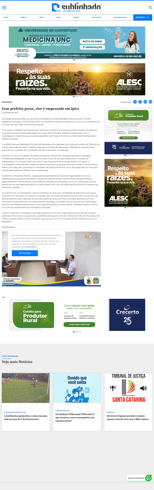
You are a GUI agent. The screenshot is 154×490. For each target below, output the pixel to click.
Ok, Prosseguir (25, 253)
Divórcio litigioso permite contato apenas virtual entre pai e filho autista (128, 421)
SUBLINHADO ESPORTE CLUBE (15, 416)
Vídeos (41, 17)
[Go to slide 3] (78, 59)
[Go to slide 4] (80, 59)
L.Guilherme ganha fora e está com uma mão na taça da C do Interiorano (25, 421)
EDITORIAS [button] (140, 17)
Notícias (24, 17)
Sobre (59, 17)
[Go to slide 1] (74, 59)
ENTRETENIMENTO (62, 414)
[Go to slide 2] (76, 59)
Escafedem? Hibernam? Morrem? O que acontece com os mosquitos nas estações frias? (74, 421)
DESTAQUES (7, 102)
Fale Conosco (96, 17)
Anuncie (76, 17)
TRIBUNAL (110, 416)
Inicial (6, 17)
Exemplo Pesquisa (120, 17)
